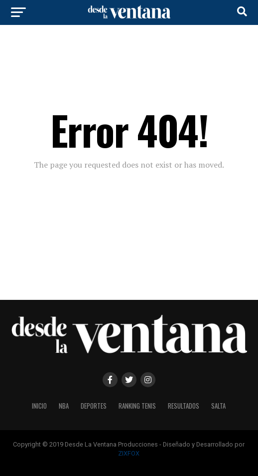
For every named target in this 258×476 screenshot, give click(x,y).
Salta (218, 406)
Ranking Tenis (137, 406)
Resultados (183, 406)
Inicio (39, 406)
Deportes (94, 406)
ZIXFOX (128, 453)
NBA (64, 406)
